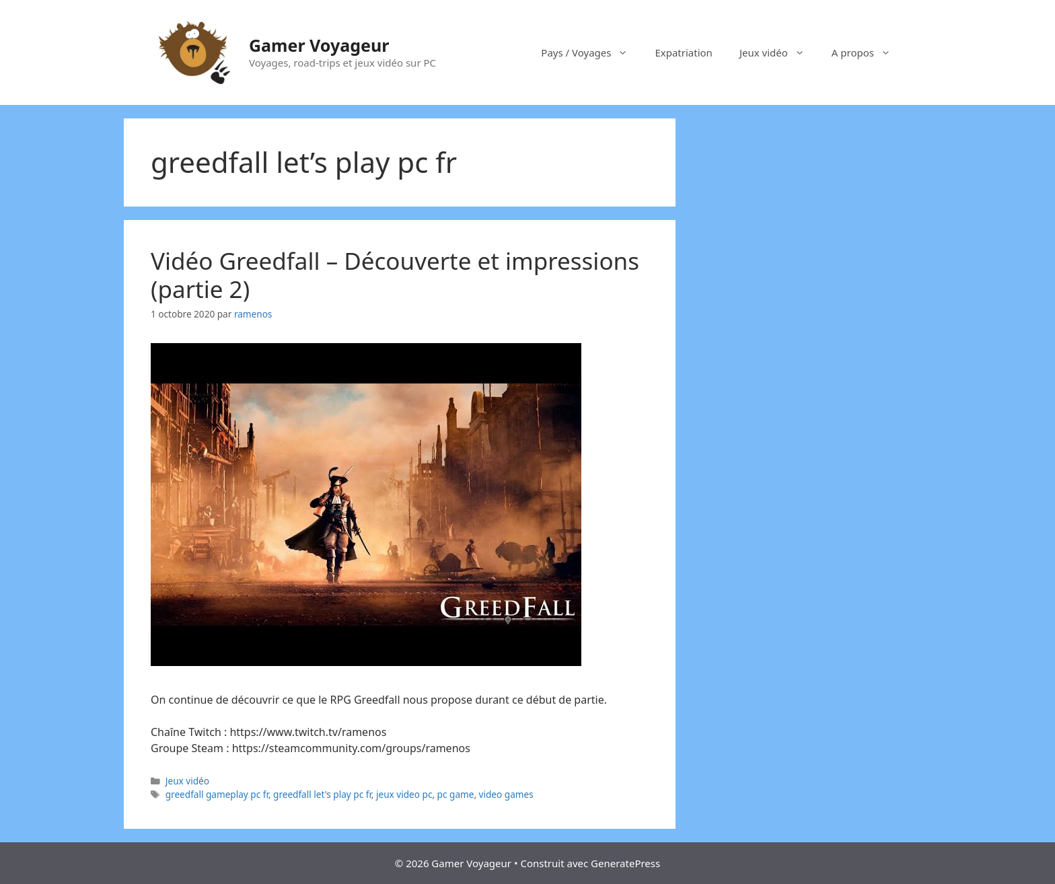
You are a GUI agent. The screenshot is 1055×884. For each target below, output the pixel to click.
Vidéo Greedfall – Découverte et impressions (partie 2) (395, 275)
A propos (868, 52)
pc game (455, 794)
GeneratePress (625, 863)
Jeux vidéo (778, 52)
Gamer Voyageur (319, 45)
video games (506, 794)
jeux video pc (404, 794)
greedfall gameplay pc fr (217, 794)
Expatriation (683, 52)
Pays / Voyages (591, 52)
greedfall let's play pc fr (322, 794)
